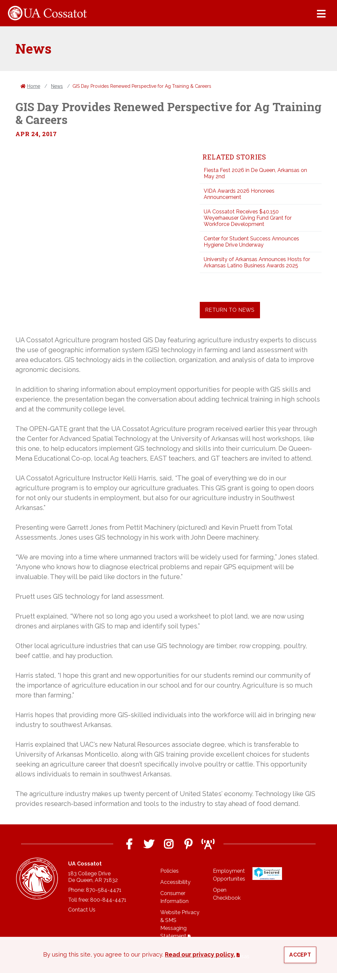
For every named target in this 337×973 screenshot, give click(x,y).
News (57, 86)
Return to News (230, 310)
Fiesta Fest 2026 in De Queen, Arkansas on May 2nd (255, 173)
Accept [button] (300, 955)
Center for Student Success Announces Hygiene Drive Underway (251, 241)
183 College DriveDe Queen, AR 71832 (93, 876)
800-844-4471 (108, 900)
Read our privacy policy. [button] (200, 954)
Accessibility (175, 882)
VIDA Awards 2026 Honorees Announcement (239, 194)
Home (33, 86)
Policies (169, 871)
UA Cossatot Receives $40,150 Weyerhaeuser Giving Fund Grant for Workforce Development (248, 217)
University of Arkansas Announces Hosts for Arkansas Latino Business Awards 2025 (257, 262)
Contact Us (81, 910)
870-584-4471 (103, 890)
